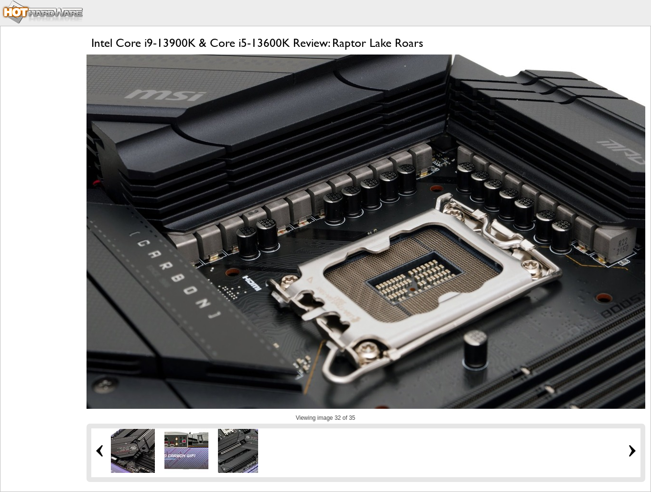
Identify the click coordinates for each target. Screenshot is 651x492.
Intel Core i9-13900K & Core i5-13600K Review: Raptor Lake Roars (257, 43)
